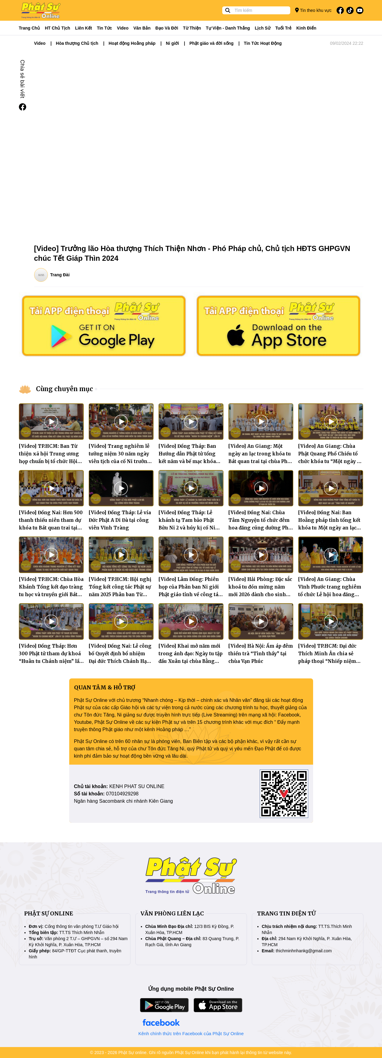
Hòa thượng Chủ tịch (77, 43)
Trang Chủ (29, 28)
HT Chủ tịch (57, 28)
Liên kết (83, 28)
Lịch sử (262, 28)
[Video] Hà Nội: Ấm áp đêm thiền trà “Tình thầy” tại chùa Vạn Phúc (260, 653)
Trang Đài (60, 274)
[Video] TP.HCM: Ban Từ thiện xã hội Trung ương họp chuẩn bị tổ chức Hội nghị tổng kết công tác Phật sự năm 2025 (49, 461)
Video (123, 28)
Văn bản (141, 28)
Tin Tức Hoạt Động (263, 43)
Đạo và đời (166, 28)
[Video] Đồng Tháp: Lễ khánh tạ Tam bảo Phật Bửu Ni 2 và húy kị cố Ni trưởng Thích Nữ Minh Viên (187, 528)
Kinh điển (306, 28)
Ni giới (172, 43)
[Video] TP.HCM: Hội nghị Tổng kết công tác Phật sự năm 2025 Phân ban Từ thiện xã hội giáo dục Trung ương (120, 594)
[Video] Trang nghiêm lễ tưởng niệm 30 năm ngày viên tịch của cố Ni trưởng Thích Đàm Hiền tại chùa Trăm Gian (120, 461)
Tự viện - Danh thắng (228, 28)
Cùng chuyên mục (64, 389)
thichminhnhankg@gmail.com (304, 950)
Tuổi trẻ (283, 28)
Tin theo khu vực (313, 10)
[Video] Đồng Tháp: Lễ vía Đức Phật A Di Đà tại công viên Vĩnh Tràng (120, 520)
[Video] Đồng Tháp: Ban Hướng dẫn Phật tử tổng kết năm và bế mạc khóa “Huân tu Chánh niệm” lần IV (190, 461)
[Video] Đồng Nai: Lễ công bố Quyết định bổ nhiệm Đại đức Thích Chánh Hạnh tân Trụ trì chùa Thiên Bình (121, 661)
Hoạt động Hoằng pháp (132, 43)
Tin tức (104, 28)
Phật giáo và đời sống (211, 43)
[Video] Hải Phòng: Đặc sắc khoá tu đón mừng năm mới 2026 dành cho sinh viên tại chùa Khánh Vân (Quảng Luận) (260, 594)
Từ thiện (192, 28)
